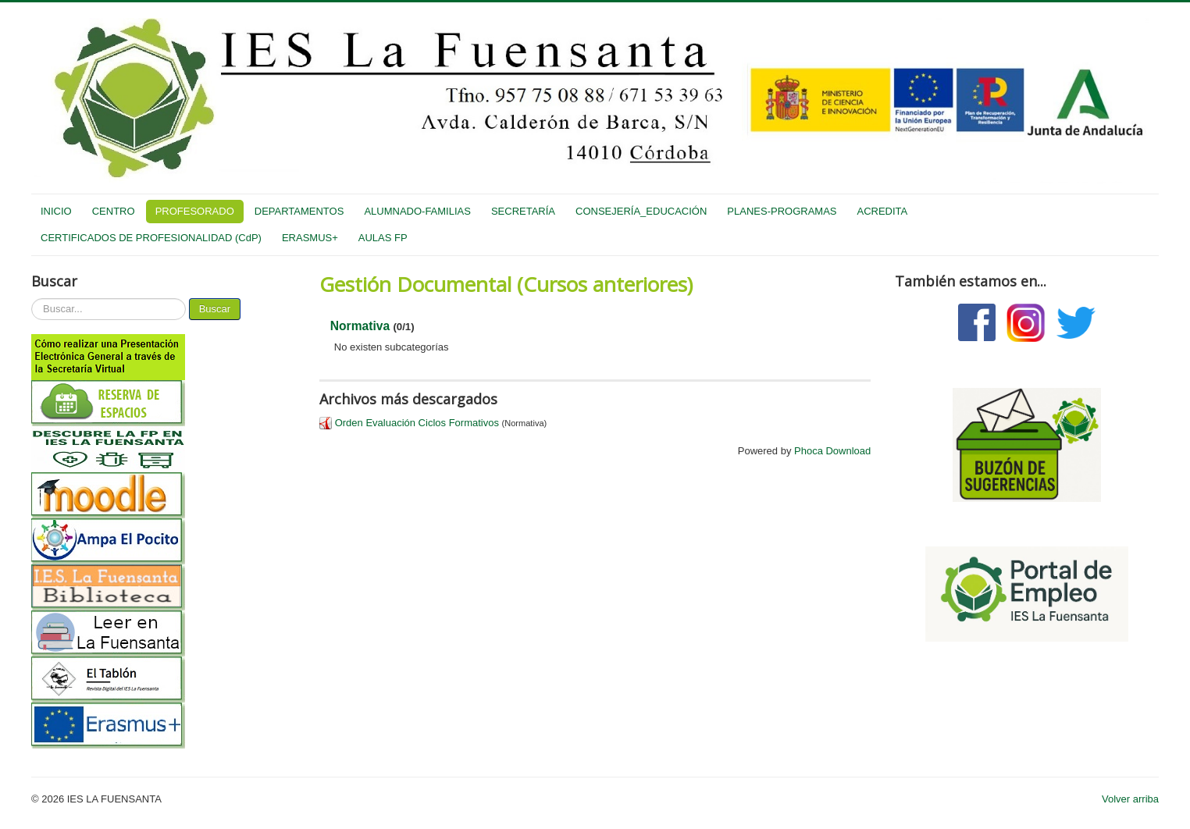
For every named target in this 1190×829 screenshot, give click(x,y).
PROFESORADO (194, 211)
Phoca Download (832, 451)
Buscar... (31, 298)
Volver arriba (1130, 799)
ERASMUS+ (310, 238)
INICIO (56, 211)
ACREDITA (882, 211)
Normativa (360, 326)
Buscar (214, 309)
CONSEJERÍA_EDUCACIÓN (641, 211)
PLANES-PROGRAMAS (781, 211)
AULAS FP (383, 238)
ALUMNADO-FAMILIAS (417, 211)
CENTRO (113, 211)
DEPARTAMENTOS (299, 211)
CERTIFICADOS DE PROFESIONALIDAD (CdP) (151, 238)
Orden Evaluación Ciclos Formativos (417, 423)
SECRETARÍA (523, 211)
